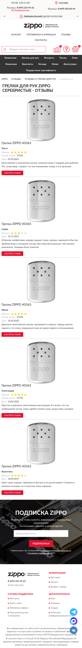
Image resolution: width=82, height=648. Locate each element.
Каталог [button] (16, 35)
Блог (53, 599)
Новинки (55, 603)
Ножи (55, 64)
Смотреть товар (12, 173)
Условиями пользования (39, 553)
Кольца (42, 64)
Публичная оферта (19, 608)
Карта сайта (16, 603)
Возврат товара (58, 587)
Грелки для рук (30, 58)
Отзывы (66, 35)
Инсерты (49, 58)
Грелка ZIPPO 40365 (16, 143)
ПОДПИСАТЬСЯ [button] (41, 544)
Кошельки (11, 64)
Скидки (54, 608)
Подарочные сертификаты (41, 70)
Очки (75, 58)
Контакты (41, 40)
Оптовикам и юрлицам (41, 35)
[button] (20, 10)
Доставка (55, 577)
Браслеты (27, 64)
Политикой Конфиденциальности (56, 550)
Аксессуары (70, 64)
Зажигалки (10, 58)
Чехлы (63, 58)
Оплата (54, 582)
